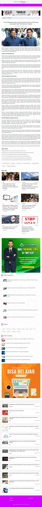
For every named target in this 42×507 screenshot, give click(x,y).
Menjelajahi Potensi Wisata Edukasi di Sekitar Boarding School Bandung (21, 404)
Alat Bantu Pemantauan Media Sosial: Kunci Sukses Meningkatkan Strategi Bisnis (23, 434)
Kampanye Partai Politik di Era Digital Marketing (10, 227)
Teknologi (18, 331)
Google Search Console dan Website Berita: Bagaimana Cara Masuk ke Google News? (24, 426)
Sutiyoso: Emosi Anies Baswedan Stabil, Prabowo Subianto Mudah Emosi (14, 154)
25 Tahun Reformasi (6, 163)
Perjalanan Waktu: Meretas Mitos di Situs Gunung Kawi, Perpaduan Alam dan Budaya (24, 473)
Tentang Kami (30, 498)
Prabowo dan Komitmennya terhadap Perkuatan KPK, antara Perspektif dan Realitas (16, 159)
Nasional (8, 331)
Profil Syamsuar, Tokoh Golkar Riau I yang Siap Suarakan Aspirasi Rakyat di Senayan (10, 186)
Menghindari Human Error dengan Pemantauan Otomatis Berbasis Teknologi (19, 356)
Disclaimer (11, 500)
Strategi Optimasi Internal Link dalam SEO (16, 410)
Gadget (10, 436)
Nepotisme (13, 163)
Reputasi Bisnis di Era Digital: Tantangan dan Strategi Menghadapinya (18, 359)
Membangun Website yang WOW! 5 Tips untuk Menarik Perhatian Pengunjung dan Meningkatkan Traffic (10, 208)
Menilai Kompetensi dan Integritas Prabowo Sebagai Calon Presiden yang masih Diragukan (18, 152)
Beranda (11, 498)
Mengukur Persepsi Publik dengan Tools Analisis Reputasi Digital (17, 351)
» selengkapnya (5, 211)
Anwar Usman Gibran (27, 163)
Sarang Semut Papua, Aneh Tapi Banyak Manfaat (16, 302)
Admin (26, 26)
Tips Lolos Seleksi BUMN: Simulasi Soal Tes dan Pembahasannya (29, 207)
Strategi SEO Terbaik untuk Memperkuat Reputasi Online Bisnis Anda (18, 343)
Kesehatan (4, 331)
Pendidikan (23, 182)
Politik (3, 182)
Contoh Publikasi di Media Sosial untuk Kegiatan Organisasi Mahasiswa (21, 488)
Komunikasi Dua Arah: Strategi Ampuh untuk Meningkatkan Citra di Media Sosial (20, 338)
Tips (3, 225)
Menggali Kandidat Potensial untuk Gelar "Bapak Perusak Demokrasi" (14, 150)
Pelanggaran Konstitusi (11, 166)
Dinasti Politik (19, 163)
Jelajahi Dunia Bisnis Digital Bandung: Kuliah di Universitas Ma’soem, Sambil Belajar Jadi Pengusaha (30, 186)
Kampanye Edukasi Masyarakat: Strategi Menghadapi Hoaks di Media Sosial (28, 229)
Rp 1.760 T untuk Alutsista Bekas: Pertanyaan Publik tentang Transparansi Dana (16, 156)
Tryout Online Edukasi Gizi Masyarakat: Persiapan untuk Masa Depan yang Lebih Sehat (24, 464)
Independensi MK (35, 163)
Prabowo (3, 166)
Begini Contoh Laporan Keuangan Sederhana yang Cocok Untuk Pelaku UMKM (21, 287)
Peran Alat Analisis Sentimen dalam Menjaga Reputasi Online (16, 347)
